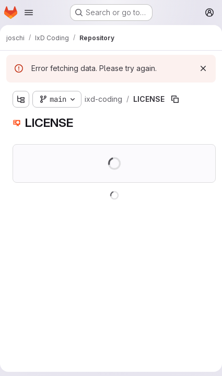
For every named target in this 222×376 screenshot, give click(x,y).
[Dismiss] (203, 68)
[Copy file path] (175, 99)
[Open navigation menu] (28, 12)
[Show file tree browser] (21, 99)
